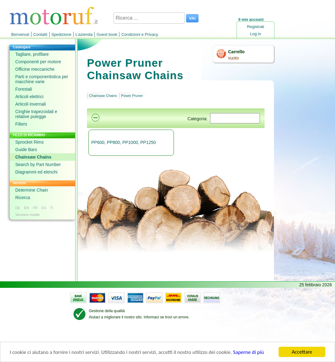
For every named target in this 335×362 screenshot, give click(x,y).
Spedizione (61, 34)
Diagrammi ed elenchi (36, 171)
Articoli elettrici (29, 96)
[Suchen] (235, 118)
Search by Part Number (38, 164)
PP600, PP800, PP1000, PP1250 (123, 142)
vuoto (233, 57)
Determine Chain (31, 190)
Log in (255, 33)
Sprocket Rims (29, 142)
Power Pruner (132, 96)
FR (35, 208)
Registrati (255, 26)
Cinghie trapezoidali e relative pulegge (36, 114)
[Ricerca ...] (149, 18)
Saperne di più (248, 352)
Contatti (40, 34)
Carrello (236, 51)
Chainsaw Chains (33, 157)
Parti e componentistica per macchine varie (41, 79)
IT (51, 208)
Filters (21, 123)
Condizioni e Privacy (139, 34)
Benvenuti (20, 34)
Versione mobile (27, 215)
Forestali (23, 89)
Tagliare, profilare (32, 54)
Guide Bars (26, 149)
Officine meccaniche (35, 69)
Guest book (107, 34)
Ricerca (22, 197)
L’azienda (84, 34)
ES (43, 208)
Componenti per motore (38, 61)
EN (26, 208)
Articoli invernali (30, 104)
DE (17, 208)
